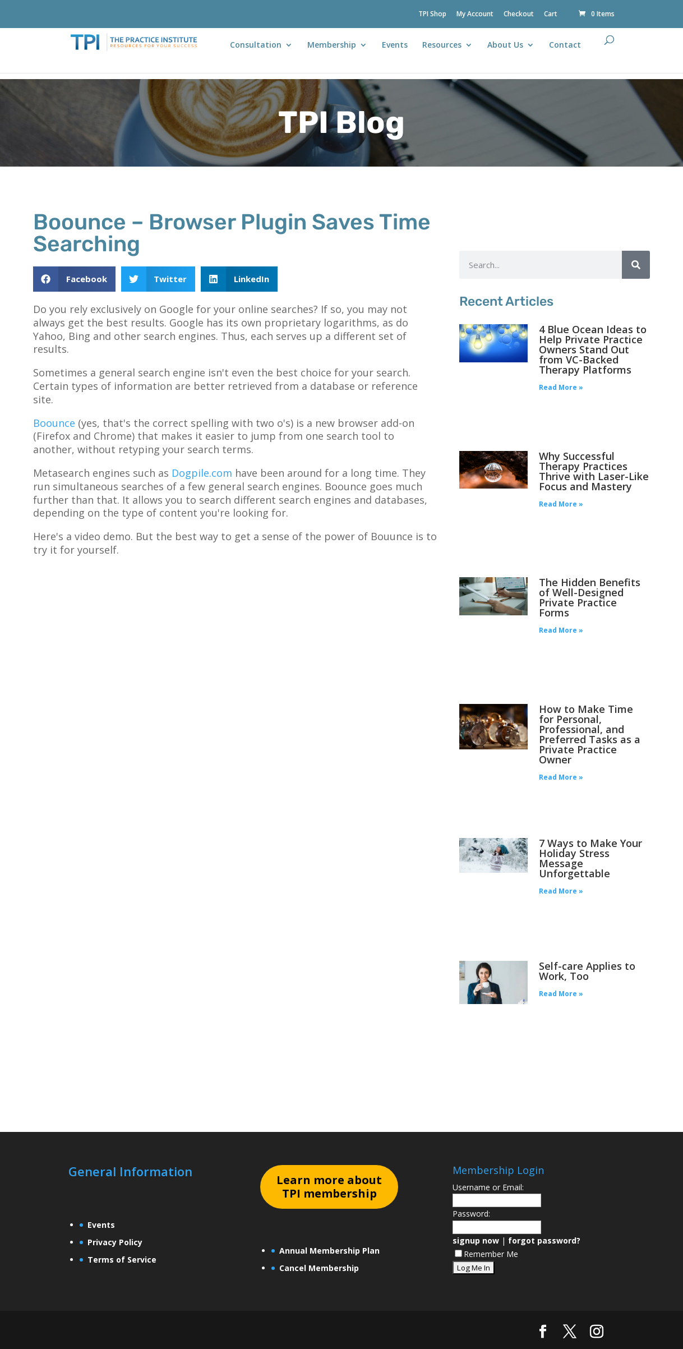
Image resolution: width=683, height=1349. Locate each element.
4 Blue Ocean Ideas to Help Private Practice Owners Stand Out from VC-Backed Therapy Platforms (593, 349)
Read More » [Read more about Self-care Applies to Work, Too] (561, 993)
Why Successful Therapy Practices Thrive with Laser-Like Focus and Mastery (594, 471)
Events (395, 45)
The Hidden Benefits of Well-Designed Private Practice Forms (589, 597)
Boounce (54, 423)
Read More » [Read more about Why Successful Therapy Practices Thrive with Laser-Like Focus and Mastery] (561, 504)
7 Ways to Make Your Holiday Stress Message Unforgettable (590, 858)
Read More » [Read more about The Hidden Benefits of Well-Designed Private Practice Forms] (561, 630)
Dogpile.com (202, 473)
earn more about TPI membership (329, 1186)
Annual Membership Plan (329, 1250)
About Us (505, 45)
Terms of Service (121, 1259)
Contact (565, 45)
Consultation (255, 45)
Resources (442, 45)
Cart (550, 15)
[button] (74, 279)
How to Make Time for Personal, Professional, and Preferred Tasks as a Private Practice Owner (589, 734)
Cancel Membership (319, 1268)
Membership (331, 45)
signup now (476, 1240)
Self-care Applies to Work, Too (587, 971)
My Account (474, 15)
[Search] (636, 265)
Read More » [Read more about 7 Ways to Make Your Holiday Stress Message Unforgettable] (561, 891)
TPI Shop (432, 15)
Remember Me (486, 1254)
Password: (471, 1213)
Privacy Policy (114, 1242)
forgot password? (544, 1240)
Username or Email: (488, 1187)
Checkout (519, 15)
